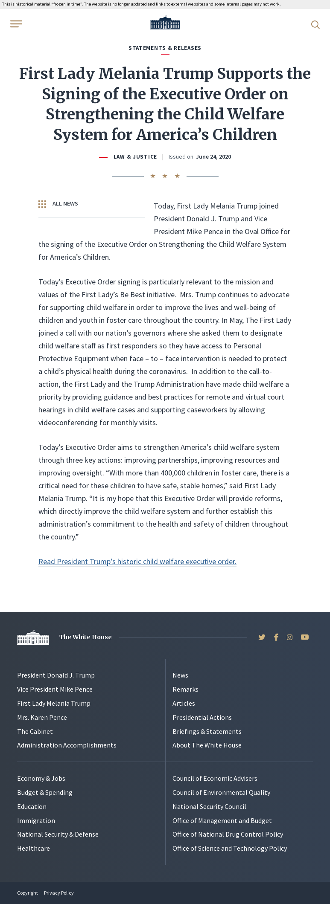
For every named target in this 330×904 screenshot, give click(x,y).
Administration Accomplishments (67, 745)
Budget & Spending (45, 792)
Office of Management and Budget (222, 820)
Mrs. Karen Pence (42, 717)
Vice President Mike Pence (55, 689)
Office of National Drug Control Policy (227, 834)
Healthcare (33, 848)
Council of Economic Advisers (214, 778)
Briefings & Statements (207, 731)
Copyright (27, 893)
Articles (183, 703)
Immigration (36, 820)
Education (32, 806)
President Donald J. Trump (56, 675)
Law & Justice (135, 156)
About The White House (207, 745)
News (180, 675)
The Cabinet (35, 731)
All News (58, 204)
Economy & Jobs (41, 778)
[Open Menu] (15, 24)
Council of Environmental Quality (221, 792)
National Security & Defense (58, 834)
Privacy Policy (59, 893)
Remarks (185, 689)
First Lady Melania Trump (54, 703)
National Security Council (209, 806)
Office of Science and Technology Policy (229, 848)
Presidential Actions (202, 717)
